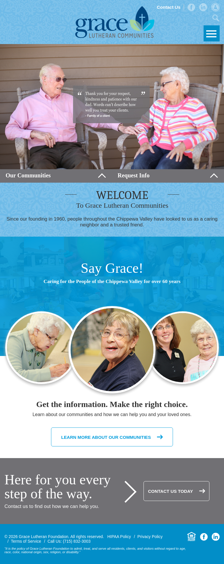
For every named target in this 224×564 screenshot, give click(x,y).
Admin (215, 7)
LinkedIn (203, 7)
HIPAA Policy (119, 536)
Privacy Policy (150, 536)
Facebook (191, 7)
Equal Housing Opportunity (191, 537)
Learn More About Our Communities (106, 436)
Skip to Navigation (212, 33)
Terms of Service (26, 541)
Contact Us (168, 7)
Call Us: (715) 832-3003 (69, 541)
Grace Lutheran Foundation (114, 22)
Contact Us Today (170, 491)
